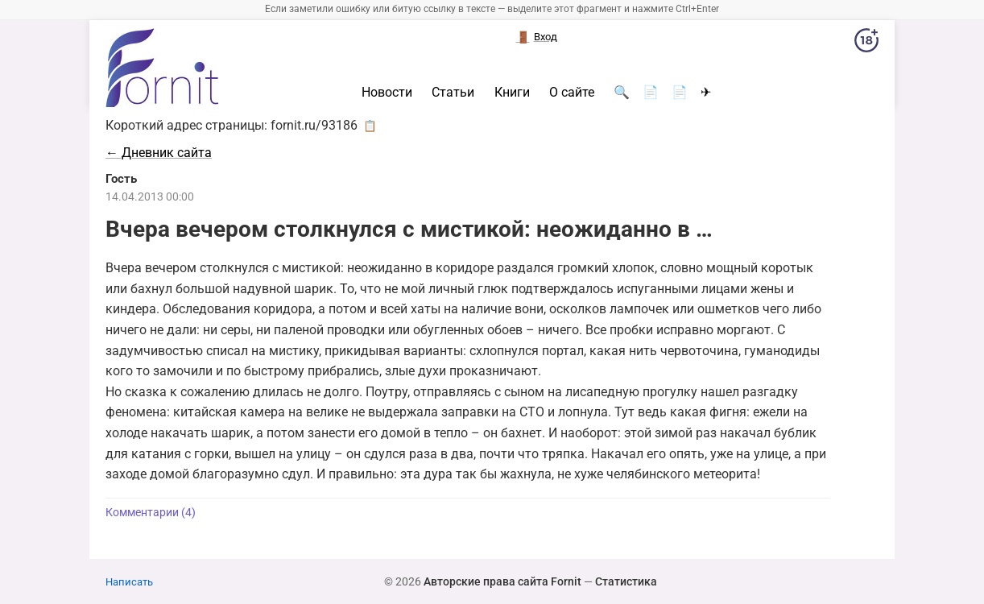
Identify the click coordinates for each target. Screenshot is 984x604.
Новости (387, 92)
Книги (512, 92)
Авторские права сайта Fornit (502, 581)
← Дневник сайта (158, 152)
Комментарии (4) (150, 512)
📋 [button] (370, 125)
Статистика (626, 581)
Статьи (453, 92)
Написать (129, 582)
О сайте (571, 92)
